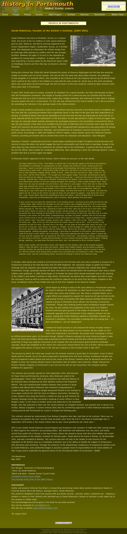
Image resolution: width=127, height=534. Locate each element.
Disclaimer (99, 15)
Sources (84, 15)
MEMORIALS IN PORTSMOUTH (75, 529)
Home (5, 15)
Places (27, 15)
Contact (71, 15)
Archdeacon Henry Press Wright (26, 476)
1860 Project (55, 15)
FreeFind (118, 9)
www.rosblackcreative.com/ (45, 508)
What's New (118, 15)
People (15, 15)
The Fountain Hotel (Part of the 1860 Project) (32, 479)
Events (39, 15)
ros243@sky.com (42, 505)
